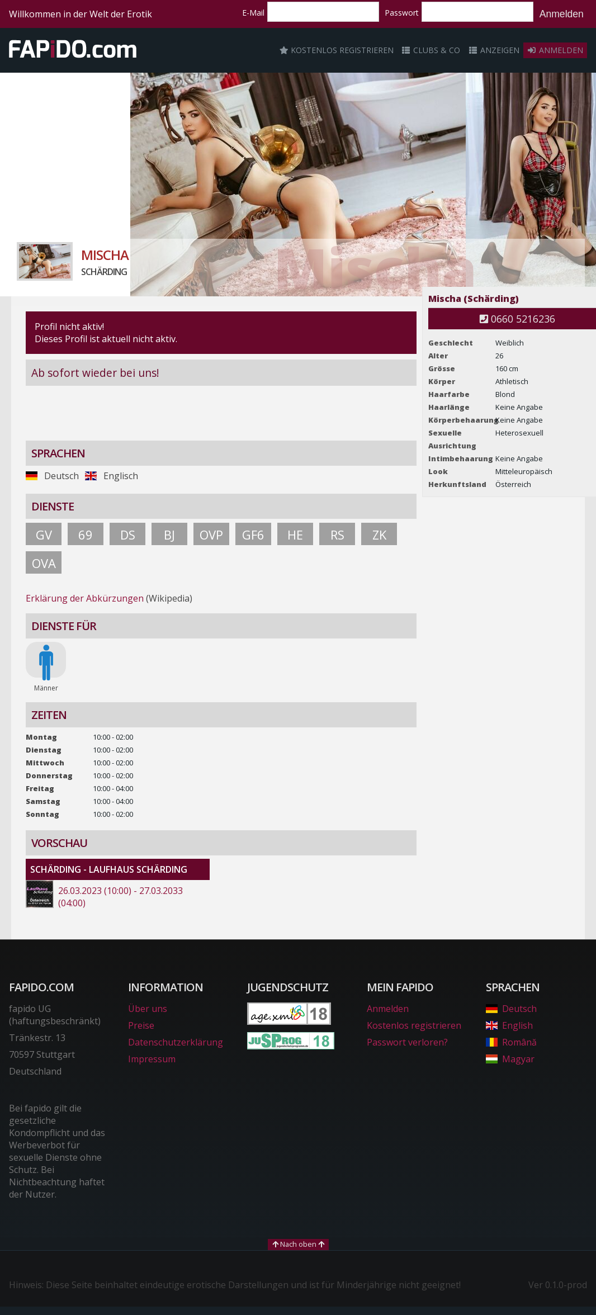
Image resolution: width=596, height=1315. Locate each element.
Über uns (147, 1008)
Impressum (152, 1059)
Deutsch (511, 1008)
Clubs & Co (431, 50)
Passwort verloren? (407, 1042)
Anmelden (562, 14)
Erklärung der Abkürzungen (85, 598)
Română (511, 1042)
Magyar (510, 1059)
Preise (141, 1025)
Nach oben (298, 1244)
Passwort (402, 12)
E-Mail (253, 12)
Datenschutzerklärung (175, 1042)
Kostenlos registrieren (337, 50)
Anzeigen (493, 50)
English (509, 1025)
